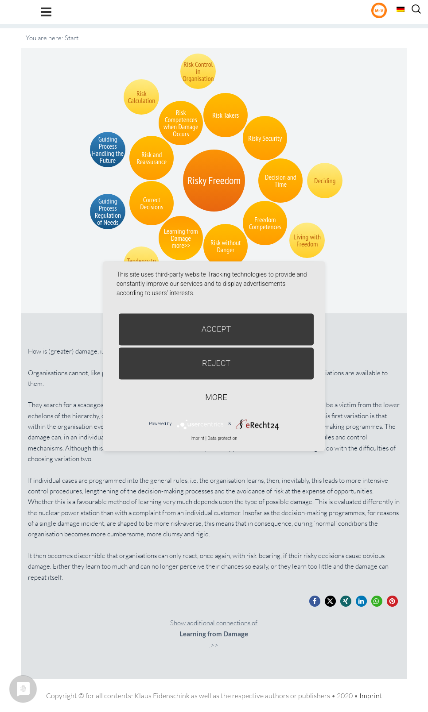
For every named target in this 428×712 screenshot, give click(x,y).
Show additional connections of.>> (213, 634)
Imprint (370, 695)
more (216, 397)
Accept (216, 329)
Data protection (222, 438)
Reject (216, 363)
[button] (314, 601)
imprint (197, 438)
